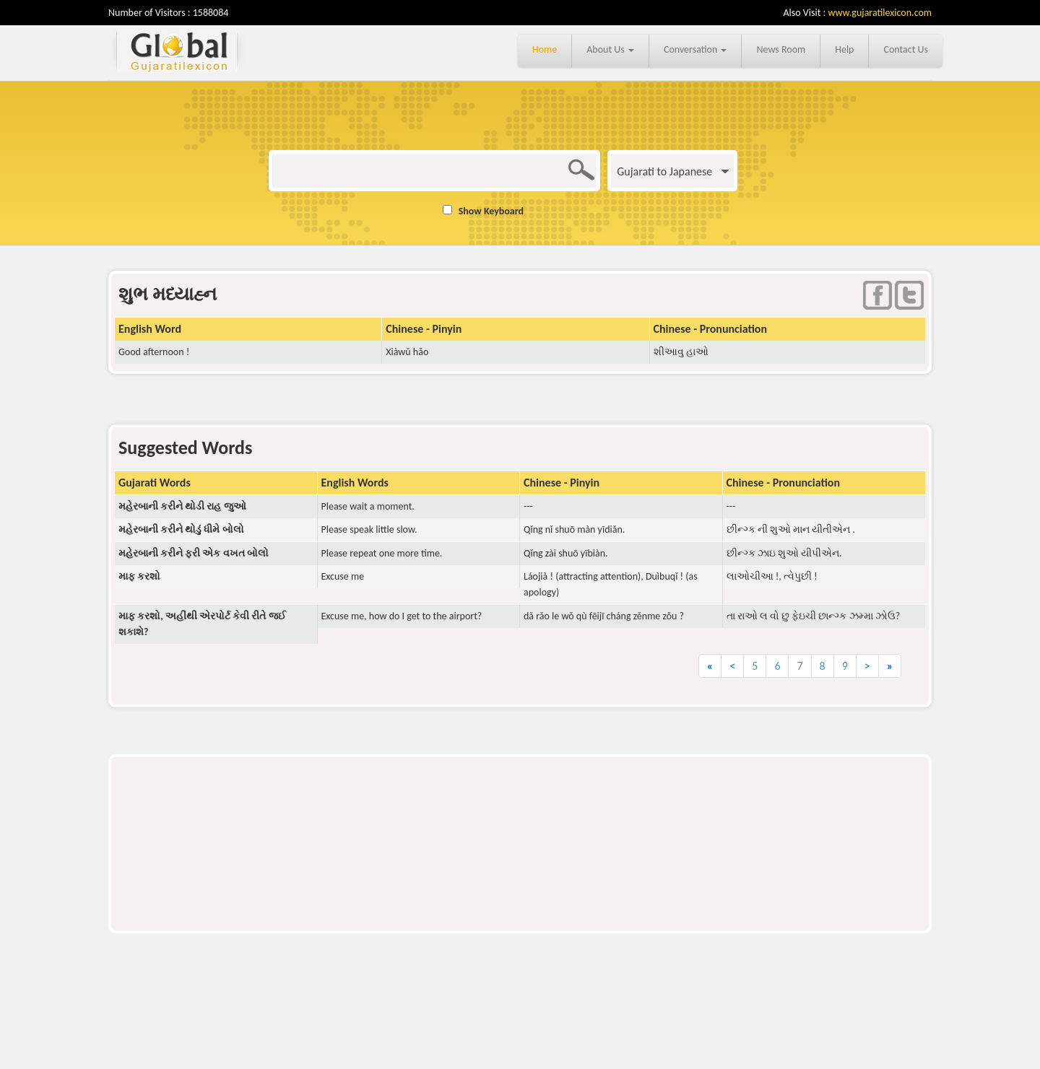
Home (544, 49)
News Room (780, 49)
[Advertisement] (520, 804)
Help (844, 49)
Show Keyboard (491, 211)
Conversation (695, 49)
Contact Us (905, 49)
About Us (610, 49)
